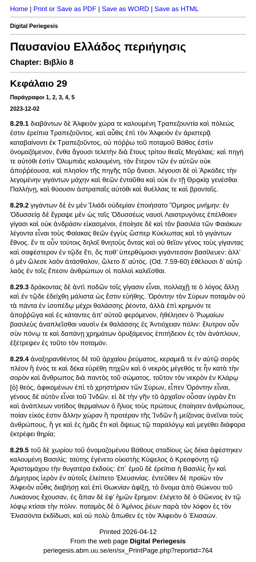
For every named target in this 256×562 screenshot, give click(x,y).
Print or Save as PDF (64, 9)
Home (19, 9)
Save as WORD (125, 9)
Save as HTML (176, 9)
